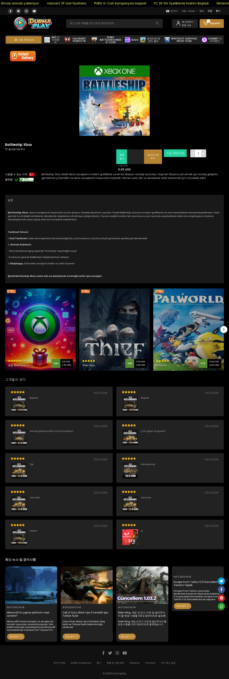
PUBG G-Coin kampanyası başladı (135, 3)
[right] (224, 329)
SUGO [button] (131, 39)
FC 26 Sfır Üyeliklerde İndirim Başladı (196, 3)
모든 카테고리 (24, 40)
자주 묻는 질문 (168, 663)
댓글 (210, 11)
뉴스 (201, 11)
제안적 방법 (59, 663)
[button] (212, 23)
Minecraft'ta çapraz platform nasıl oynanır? (28, 614)
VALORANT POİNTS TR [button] (75, 40)
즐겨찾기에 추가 (15, 149)
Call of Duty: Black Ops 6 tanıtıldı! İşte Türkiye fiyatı (85, 614)
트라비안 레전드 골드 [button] (150, 40)
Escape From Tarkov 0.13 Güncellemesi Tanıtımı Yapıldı (197, 583)
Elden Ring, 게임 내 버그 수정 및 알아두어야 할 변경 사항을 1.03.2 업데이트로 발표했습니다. (142, 614)
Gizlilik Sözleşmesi (81, 663)
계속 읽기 (16, 636)
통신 (218, 11)
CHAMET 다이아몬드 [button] (212, 40)
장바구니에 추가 (153, 156)
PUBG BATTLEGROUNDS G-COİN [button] (106, 40)
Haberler (135, 663)
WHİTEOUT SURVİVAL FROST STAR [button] (181, 40)
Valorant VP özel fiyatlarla (81, 3)
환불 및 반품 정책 (115, 663)
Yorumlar (150, 663)
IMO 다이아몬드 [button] (52, 40)
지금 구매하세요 (175, 153)
